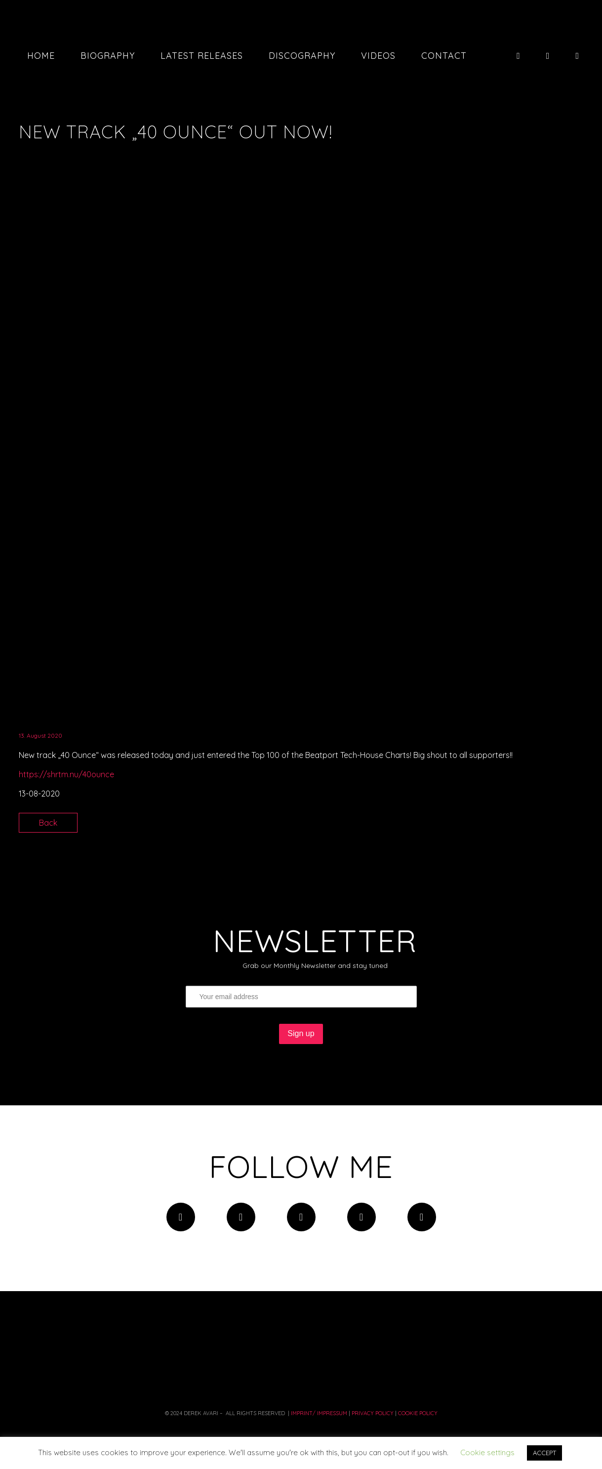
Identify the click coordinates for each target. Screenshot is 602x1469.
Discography (302, 55)
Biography (107, 55)
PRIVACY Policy (373, 1413)
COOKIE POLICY (418, 1413)
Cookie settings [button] (487, 1452)
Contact (444, 55)
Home (41, 55)
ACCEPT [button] (544, 1453)
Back (48, 823)
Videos (378, 55)
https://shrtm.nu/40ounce (66, 774)
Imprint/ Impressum (318, 1413)
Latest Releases (202, 55)
